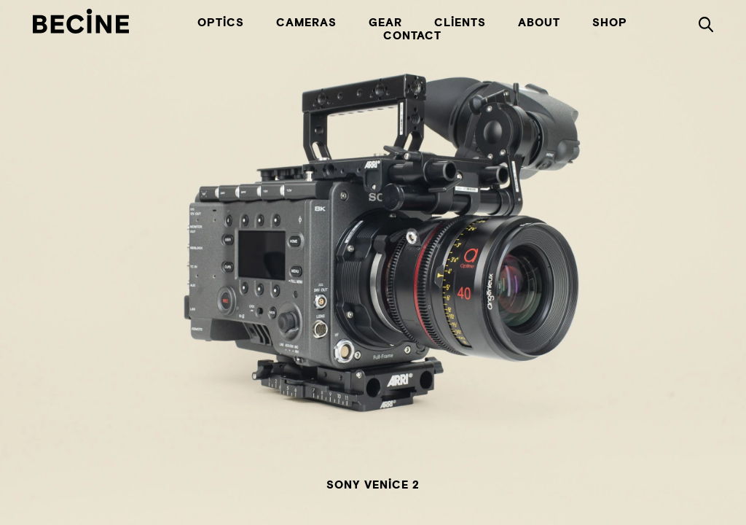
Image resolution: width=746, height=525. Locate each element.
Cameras (306, 23)
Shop (609, 23)
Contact (412, 36)
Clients (460, 23)
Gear (385, 23)
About (539, 23)
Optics (220, 23)
